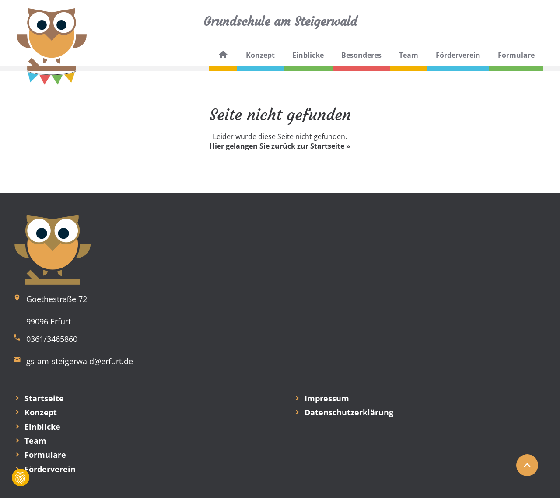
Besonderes (361, 55)
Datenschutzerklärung (348, 412)
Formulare (516, 55)
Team (408, 55)
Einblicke (308, 55)
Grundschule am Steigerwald (280, 21)
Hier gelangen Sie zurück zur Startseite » (280, 146)
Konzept (260, 55)
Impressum (326, 398)
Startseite (44, 398)
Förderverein (458, 55)
